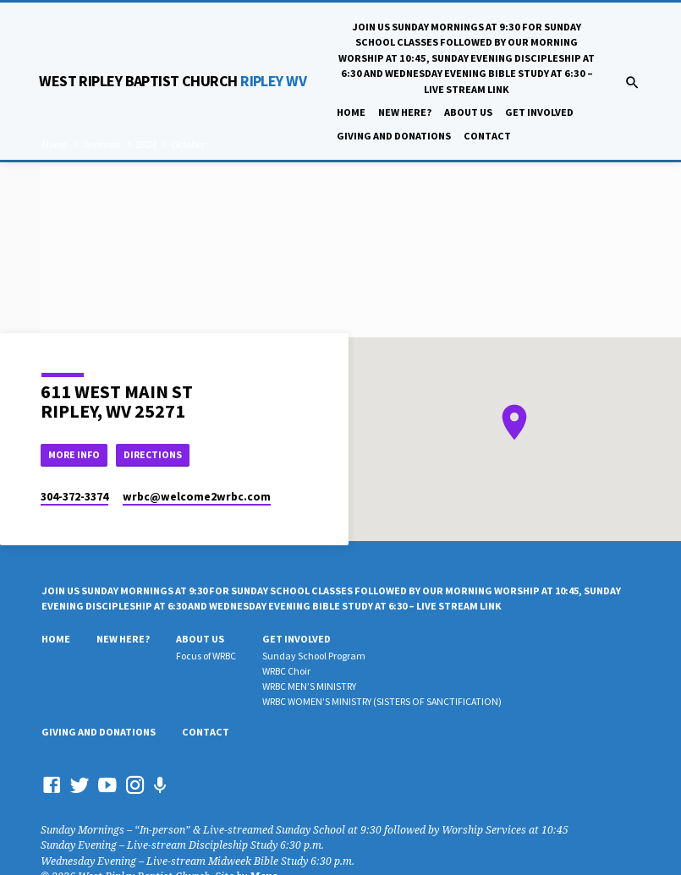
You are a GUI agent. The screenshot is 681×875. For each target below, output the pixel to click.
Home (351, 112)
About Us (468, 112)
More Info (77, 455)
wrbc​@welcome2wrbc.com (197, 498)
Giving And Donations (394, 135)
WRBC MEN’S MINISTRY (309, 687)
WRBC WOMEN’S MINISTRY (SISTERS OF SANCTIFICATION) (382, 703)
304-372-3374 (74, 498)
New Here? (404, 112)
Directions (159, 455)
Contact (487, 135)
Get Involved (539, 112)
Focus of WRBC (206, 658)
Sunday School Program (313, 658)
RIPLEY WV (172, 80)
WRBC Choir (286, 672)
